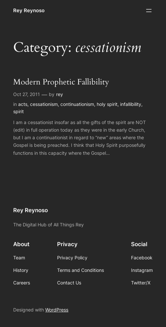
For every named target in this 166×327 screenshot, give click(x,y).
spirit (18, 111)
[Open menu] (149, 11)
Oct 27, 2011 (26, 94)
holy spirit (107, 104)
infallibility (130, 104)
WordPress (56, 309)
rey (59, 94)
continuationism (77, 104)
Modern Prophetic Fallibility (61, 82)
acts (22, 104)
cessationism (44, 104)
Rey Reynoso (29, 10)
